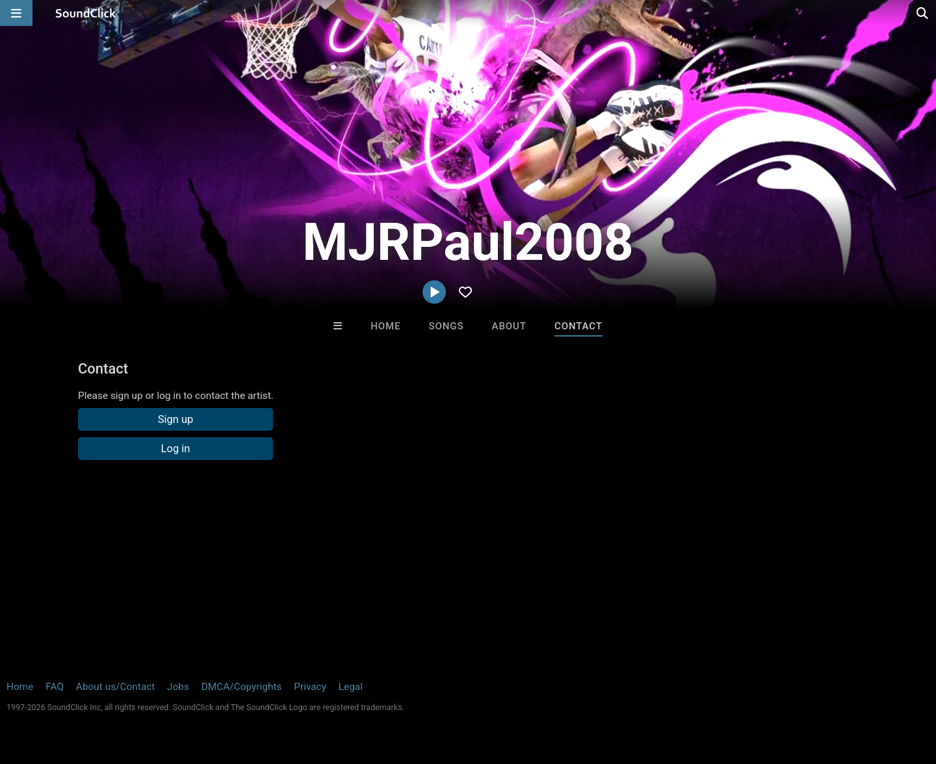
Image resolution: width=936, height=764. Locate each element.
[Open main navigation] (16, 13)
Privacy (310, 687)
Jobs (178, 687)
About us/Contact (115, 687)
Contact (578, 326)
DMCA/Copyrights (242, 687)
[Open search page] (923, 13)
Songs (446, 326)
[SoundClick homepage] (85, 13)
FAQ (55, 687)
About (509, 326)
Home (385, 326)
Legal (351, 687)
